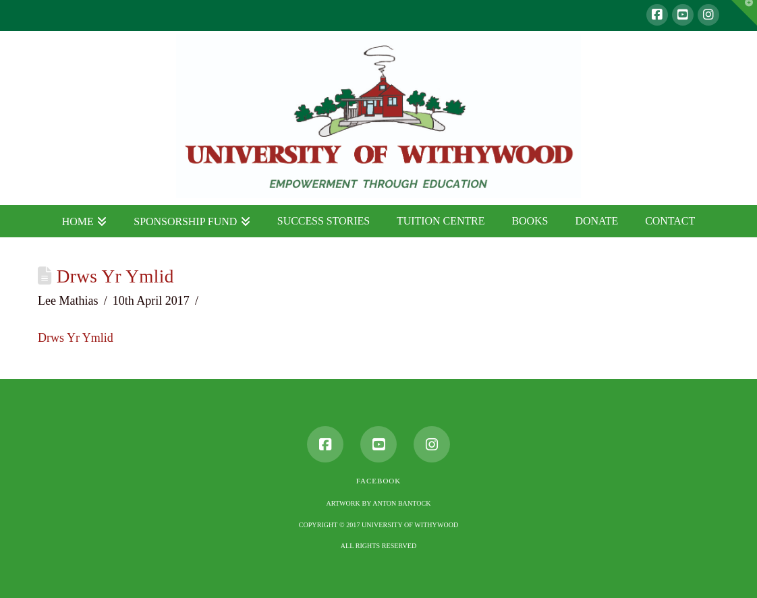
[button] (744, 13)
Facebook (378, 481)
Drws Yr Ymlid (75, 338)
